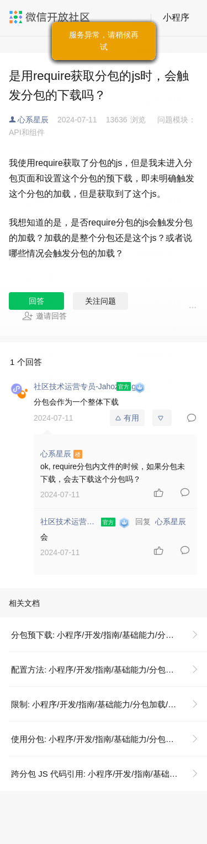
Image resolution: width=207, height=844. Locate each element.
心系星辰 (33, 119)
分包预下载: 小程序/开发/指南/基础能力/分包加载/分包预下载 (109, 634)
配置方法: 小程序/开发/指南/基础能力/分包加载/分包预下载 (109, 669)
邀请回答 (44, 315)
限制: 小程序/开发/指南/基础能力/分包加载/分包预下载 (109, 704)
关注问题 (100, 301)
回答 (36, 301)
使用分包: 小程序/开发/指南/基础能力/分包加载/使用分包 (109, 739)
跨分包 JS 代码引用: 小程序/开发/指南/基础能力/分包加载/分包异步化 (109, 773)
